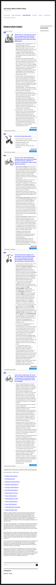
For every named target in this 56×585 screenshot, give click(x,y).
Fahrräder (34, 15)
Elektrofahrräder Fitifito (11, 498)
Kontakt (10, 573)
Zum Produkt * (33, 129)
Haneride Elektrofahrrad (11, 484)
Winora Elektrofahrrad (11, 501)
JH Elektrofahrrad (10, 479)
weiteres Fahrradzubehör (9, 17)
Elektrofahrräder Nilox (11, 510)
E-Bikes (40, 15)
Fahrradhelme (47, 15)
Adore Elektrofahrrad (11, 496)
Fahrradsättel (7, 15)
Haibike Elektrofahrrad (11, 476)
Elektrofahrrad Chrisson (11, 493)
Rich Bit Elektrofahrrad (11, 490)
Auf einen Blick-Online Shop (15, 9)
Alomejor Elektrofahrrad (11, 487)
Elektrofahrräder (27, 15)
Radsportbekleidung (16, 15)
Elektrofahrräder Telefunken (12, 507)
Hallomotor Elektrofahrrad (12, 481)
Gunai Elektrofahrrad (11, 504)
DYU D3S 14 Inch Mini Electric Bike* (23, 136)
